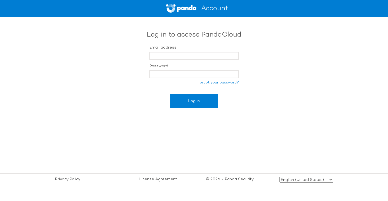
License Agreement (158, 179)
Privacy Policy (67, 179)
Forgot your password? (218, 82)
